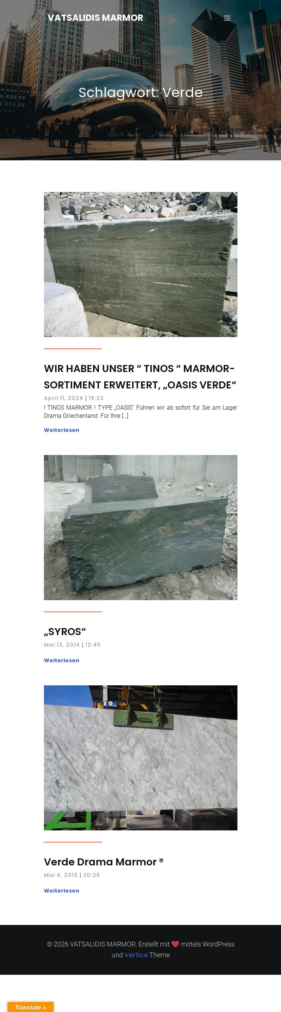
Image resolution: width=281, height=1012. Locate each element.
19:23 (96, 398)
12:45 (93, 644)
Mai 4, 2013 (61, 875)
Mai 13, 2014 (62, 644)
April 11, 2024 (63, 398)
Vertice (136, 955)
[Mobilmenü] (227, 18)
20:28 (91, 875)
